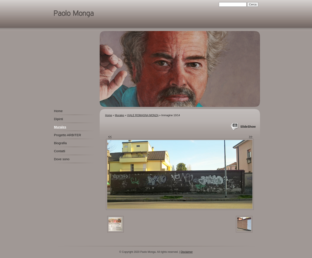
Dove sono (62, 159)
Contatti (59, 151)
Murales (119, 115)
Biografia (60, 143)
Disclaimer (186, 251)
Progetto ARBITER (67, 135)
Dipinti (58, 119)
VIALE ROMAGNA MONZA (142, 115)
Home (108, 115)
